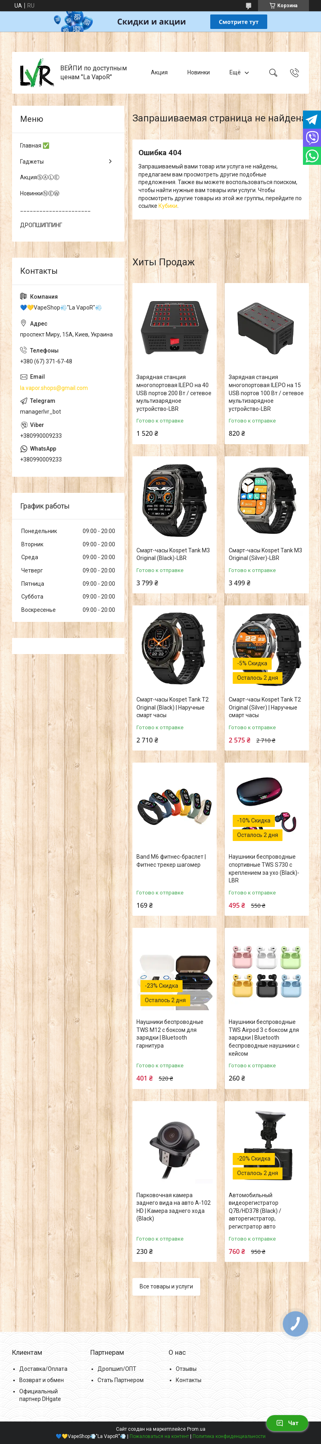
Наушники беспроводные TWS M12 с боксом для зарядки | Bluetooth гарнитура (169, 1034)
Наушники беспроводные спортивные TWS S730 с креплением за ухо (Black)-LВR (264, 868)
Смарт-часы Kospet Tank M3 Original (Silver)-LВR (265, 554)
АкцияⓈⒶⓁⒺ (39, 177)
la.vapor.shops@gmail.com (54, 388)
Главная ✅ (34, 145)
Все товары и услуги (166, 1286)
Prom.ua (196, 1429)
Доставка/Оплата (43, 1369)
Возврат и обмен (41, 1380)
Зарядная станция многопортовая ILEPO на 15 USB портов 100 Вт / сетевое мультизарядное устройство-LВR (266, 393)
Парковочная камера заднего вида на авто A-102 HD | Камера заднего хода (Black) (173, 1207)
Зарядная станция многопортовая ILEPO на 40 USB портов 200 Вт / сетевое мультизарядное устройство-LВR (173, 393)
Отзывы (186, 1369)
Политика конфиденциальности (229, 1436)
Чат (287, 1423)
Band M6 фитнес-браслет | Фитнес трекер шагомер (171, 860)
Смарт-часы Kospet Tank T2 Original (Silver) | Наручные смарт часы (265, 707)
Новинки (198, 72)
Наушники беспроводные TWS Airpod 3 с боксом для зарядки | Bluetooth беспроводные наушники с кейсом (264, 1037)
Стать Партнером (121, 1380)
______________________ (55, 209)
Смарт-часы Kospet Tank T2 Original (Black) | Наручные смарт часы (172, 707)
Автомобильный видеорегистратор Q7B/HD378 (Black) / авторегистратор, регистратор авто (255, 1211)
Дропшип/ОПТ (117, 1369)
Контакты (188, 1380)
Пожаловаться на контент (159, 1436)
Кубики (167, 206)
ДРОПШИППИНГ (41, 225)
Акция (159, 72)
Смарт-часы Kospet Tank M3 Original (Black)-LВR (173, 554)
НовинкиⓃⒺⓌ (39, 193)
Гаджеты (32, 161)
